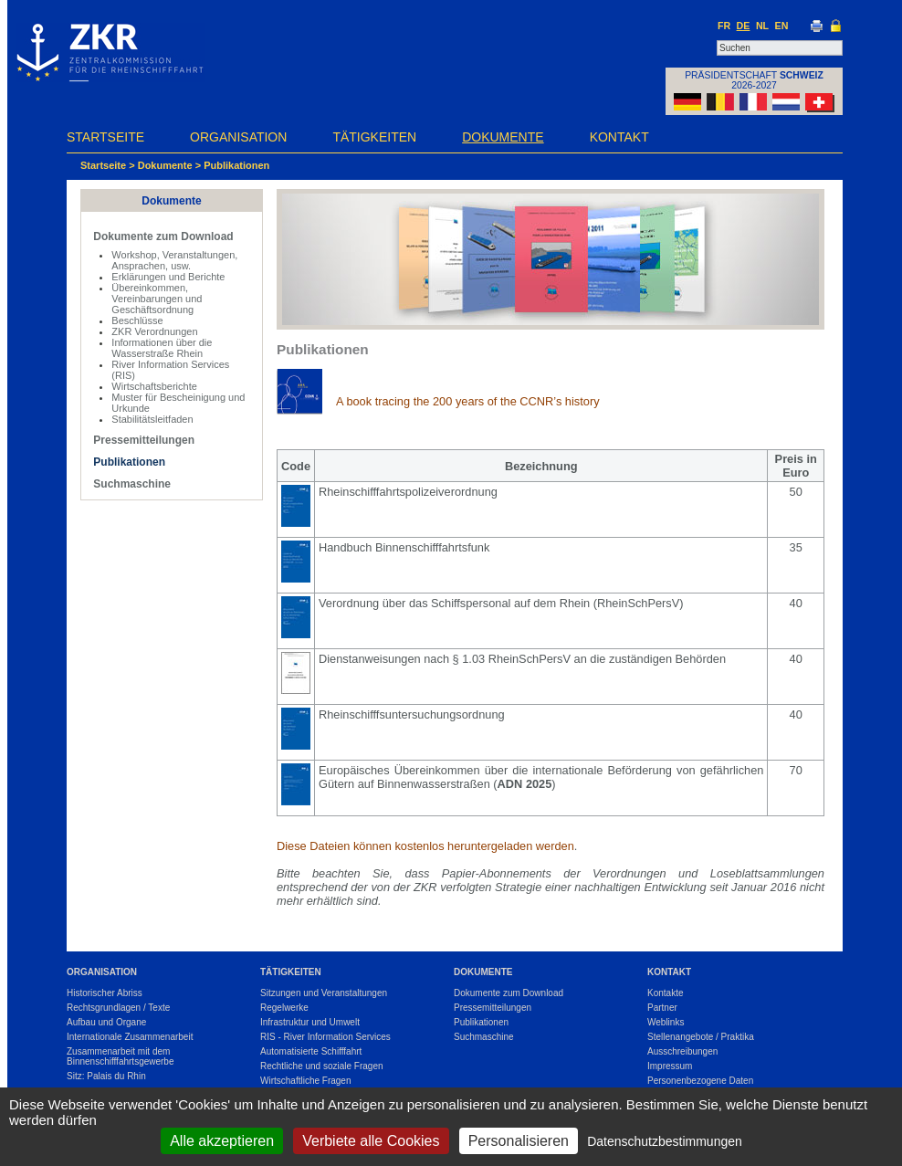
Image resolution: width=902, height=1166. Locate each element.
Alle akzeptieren (222, 1141)
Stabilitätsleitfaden (152, 419)
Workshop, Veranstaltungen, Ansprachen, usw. (174, 260)
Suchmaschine (132, 484)
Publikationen (236, 165)
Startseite (105, 137)
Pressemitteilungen (143, 440)
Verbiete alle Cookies (370, 1141)
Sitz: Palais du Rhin (106, 1076)
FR (724, 25)
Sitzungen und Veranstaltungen (323, 993)
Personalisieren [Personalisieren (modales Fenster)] (518, 1141)
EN (782, 25)
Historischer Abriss (104, 993)
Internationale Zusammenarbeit (130, 1037)
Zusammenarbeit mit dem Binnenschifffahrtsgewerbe (120, 1056)
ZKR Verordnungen (154, 331)
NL (762, 25)
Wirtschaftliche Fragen (305, 1081)
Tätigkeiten (374, 137)
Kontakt (619, 137)
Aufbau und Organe (106, 1022)
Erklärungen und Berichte (168, 276)
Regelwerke (284, 1008)
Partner (662, 1008)
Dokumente (502, 137)
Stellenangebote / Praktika (700, 1037)
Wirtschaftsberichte (154, 386)
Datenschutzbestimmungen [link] (664, 1141)
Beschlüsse (137, 320)
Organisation (238, 137)
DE (743, 25)
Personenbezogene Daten (700, 1081)
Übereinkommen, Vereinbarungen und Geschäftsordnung (156, 298)
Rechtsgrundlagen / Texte (118, 1008)
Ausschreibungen (682, 1051)
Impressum (669, 1066)
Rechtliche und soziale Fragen (321, 1066)
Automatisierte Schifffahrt (311, 1051)
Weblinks (665, 1022)
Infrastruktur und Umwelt (310, 1022)
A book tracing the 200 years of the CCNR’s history (468, 401)
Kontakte (665, 993)
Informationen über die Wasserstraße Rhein (161, 348)
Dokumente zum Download (163, 236)
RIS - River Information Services (325, 1037)
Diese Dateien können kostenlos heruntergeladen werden (425, 846)
